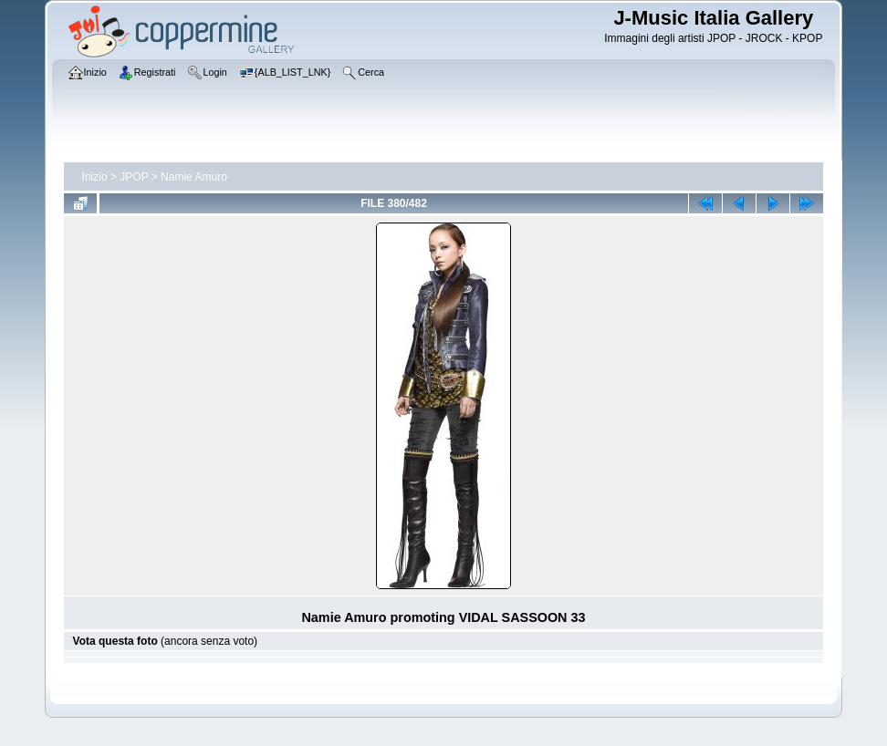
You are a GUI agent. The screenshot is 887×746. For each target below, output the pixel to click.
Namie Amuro (194, 177)
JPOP (134, 177)
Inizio (95, 177)
